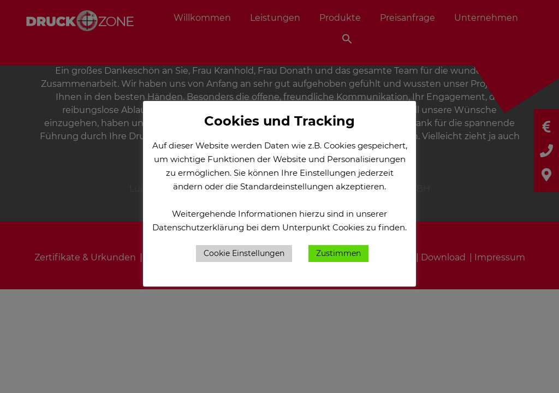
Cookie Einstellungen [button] (244, 253)
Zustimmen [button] (338, 253)
